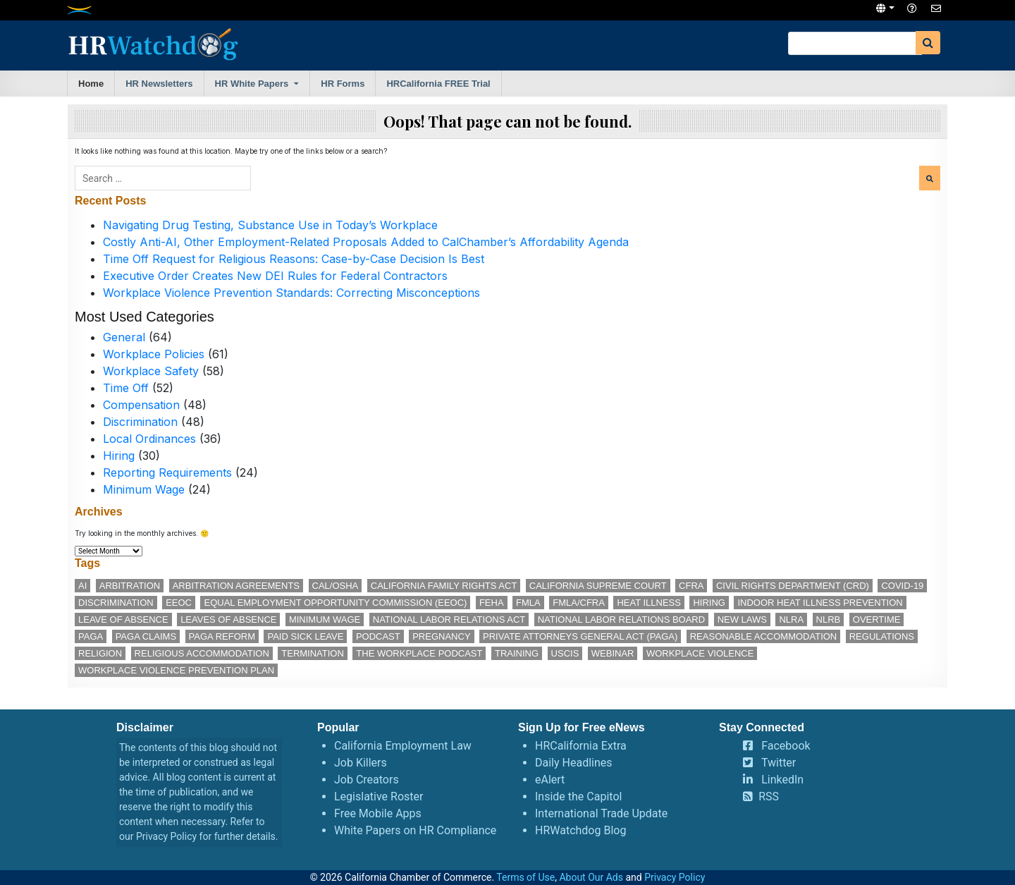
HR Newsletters (158, 83)
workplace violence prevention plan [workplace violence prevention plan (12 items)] (176, 670)
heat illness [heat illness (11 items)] (649, 602)
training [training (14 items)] (517, 653)
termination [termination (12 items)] (312, 653)
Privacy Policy (166, 836)
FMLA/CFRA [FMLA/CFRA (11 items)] (579, 602)
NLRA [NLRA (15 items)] (791, 619)
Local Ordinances (149, 439)
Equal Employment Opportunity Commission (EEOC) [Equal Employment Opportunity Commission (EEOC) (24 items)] (335, 602)
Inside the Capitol (578, 796)
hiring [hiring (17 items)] (709, 602)
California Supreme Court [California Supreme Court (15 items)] (598, 585)
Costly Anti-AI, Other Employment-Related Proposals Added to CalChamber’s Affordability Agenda (366, 242)
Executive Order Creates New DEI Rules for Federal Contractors (275, 276)
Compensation (141, 405)
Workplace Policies (153, 354)
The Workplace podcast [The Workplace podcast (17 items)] (419, 653)
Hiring (119, 455)
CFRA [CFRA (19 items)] (691, 585)
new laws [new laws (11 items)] (742, 619)
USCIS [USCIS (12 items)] (565, 653)
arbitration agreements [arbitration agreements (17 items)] (236, 585)
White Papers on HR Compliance (415, 830)
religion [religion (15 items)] (100, 653)
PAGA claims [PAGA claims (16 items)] (146, 636)
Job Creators (366, 779)
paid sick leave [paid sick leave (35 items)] (305, 636)
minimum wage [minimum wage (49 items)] (324, 619)
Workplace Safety (151, 371)
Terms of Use (525, 877)
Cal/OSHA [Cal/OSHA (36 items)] (335, 585)
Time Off (126, 388)
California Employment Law (403, 745)
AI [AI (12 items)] (82, 585)
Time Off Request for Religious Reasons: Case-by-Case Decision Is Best (293, 259)
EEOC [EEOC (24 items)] (179, 602)
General (124, 337)
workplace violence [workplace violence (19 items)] (699, 653)
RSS (768, 796)
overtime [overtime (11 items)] (877, 619)
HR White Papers (252, 83)
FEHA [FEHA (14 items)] (491, 602)
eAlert (550, 779)
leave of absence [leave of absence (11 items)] (123, 619)
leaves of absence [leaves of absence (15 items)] (228, 619)
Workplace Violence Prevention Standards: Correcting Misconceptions (291, 293)
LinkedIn (782, 779)
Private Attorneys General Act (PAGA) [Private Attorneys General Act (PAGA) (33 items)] (580, 636)
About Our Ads (591, 877)
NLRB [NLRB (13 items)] (828, 619)
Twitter (778, 762)
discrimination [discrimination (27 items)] (116, 602)
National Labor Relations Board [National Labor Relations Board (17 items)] (621, 619)
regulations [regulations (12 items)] (881, 636)
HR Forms (342, 83)
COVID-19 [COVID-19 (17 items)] (902, 585)
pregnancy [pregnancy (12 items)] (441, 636)
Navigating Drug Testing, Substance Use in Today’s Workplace (270, 225)
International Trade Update (601, 813)
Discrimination (140, 422)
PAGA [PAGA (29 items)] (90, 636)
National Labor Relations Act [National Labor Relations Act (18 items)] (449, 619)
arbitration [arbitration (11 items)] (129, 585)
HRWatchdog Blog (580, 830)
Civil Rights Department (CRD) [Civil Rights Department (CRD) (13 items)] (792, 585)
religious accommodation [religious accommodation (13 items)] (202, 653)
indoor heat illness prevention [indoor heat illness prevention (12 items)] (819, 602)
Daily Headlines (574, 762)
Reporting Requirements (167, 472)
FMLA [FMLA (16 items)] (528, 602)
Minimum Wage (144, 489)
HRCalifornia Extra (581, 745)
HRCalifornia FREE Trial (438, 83)
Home (91, 83)
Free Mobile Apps (378, 813)
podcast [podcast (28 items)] (378, 636)
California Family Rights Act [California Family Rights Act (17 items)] (444, 585)
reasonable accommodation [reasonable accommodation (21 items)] (763, 636)
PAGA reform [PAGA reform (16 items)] (222, 636)
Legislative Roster (378, 796)
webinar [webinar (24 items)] (612, 653)
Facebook (785, 745)
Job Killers (360, 762)
